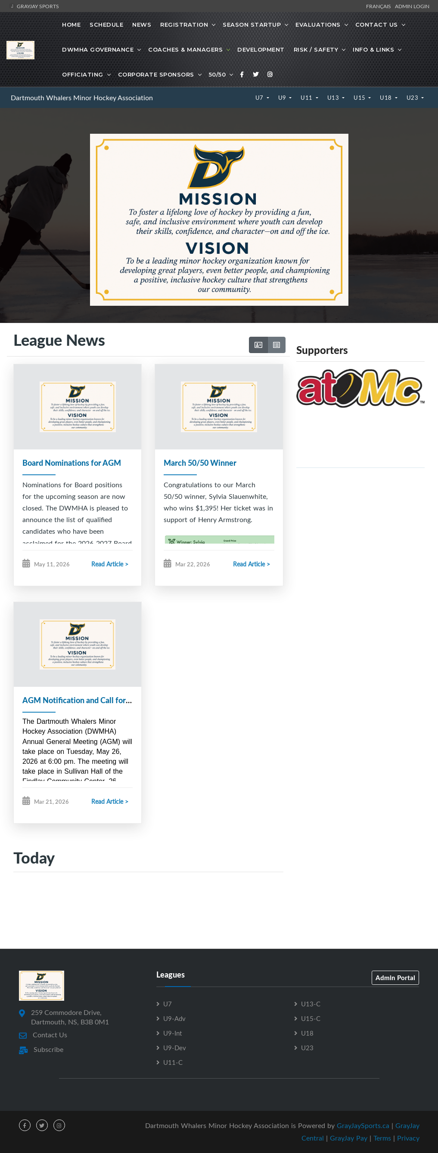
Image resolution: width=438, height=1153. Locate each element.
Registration (184, 24)
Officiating (82, 74)
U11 (307, 97)
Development (261, 49)
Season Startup (252, 24)
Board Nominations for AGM (71, 462)
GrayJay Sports (34, 6)
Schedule (106, 24)
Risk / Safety (316, 49)
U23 (413, 97)
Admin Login (412, 6)
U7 (260, 97)
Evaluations (318, 24)
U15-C (310, 1019)
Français (380, 6)
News (141, 24)
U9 (283, 97)
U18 (386, 97)
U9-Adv (174, 1019)
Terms (382, 1138)
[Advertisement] (360, 528)
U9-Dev (174, 1048)
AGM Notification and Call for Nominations (97, 700)
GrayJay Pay (348, 1138)
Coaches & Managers (185, 49)
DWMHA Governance (98, 49)
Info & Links (373, 49)
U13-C (310, 1004)
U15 (360, 97)
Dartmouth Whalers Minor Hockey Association (82, 97)
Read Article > (109, 564)
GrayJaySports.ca (363, 1126)
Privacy (408, 1138)
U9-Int (172, 1033)
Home (71, 24)
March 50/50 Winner (200, 462)
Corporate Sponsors (156, 74)
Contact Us (376, 24)
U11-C (173, 1062)
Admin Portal (395, 978)
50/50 (217, 74)
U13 (334, 97)
